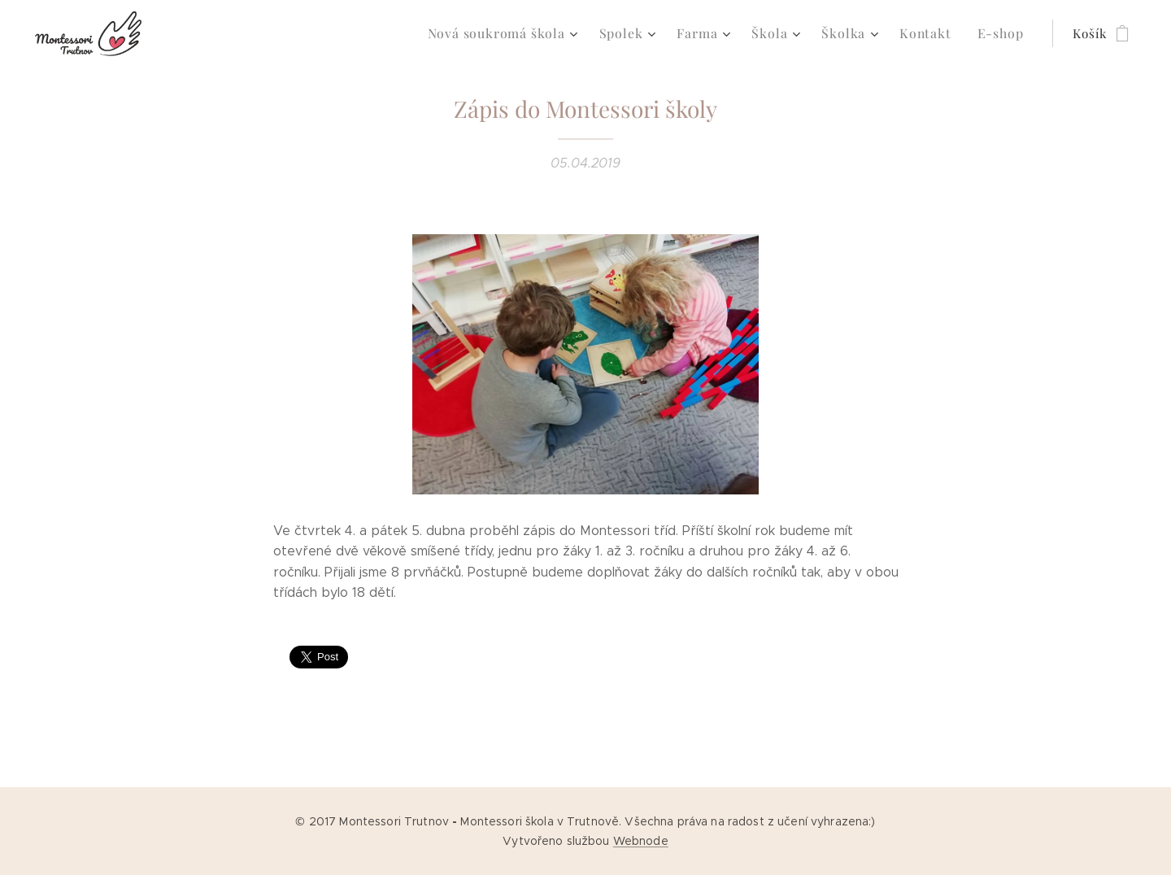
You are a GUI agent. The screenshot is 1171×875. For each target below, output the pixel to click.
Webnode (640, 841)
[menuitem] (525, 33)
